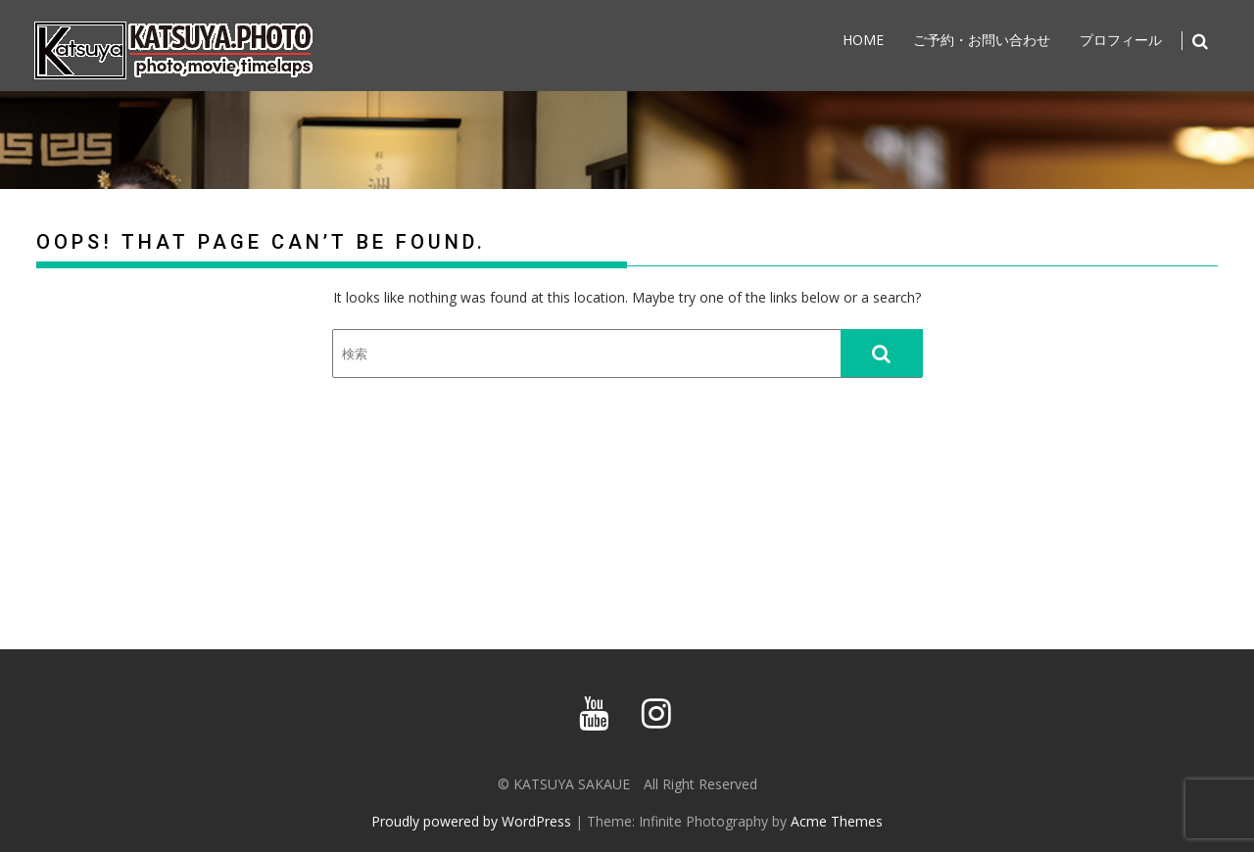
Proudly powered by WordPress (471, 821)
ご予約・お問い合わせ (981, 39)
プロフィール (1121, 39)
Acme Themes (837, 821)
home (863, 39)
